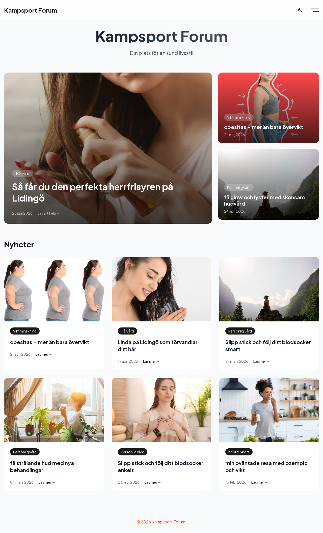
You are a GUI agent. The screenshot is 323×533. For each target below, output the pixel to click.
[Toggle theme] (300, 10)
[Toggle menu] (315, 10)
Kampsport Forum (30, 10)
